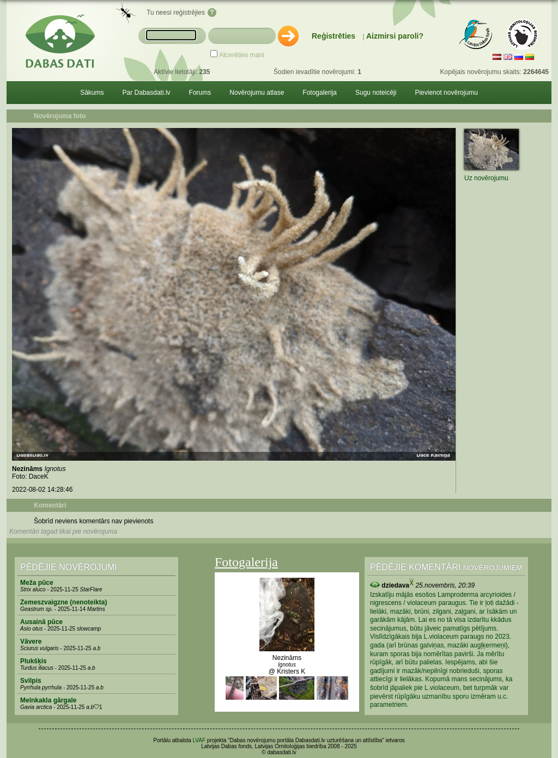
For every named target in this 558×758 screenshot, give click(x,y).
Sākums (92, 92)
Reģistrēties (333, 36)
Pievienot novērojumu (446, 92)
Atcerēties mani (241, 55)
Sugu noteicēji (375, 92)
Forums (200, 92)
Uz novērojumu (486, 178)
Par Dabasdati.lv (147, 92)
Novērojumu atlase (256, 92)
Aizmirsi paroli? (394, 36)
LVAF (199, 740)
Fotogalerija (319, 92)
